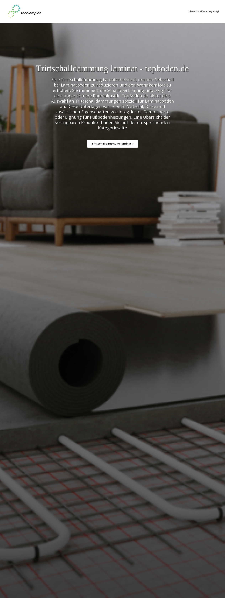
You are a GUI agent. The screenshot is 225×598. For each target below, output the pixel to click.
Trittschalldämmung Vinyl (200, 11)
